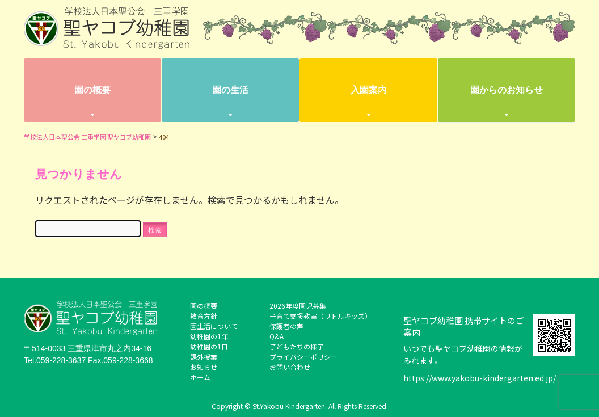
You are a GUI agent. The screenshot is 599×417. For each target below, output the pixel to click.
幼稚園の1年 (209, 336)
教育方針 (203, 316)
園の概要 (92, 90)
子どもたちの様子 (296, 346)
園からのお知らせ (506, 90)
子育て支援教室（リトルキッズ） (320, 316)
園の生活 (230, 90)
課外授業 (203, 356)
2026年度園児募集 (297, 305)
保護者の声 (286, 326)
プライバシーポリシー (303, 356)
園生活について (214, 326)
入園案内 (369, 90)
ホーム (200, 377)
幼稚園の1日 (209, 346)
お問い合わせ (289, 367)
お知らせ (203, 367)
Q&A (276, 336)
